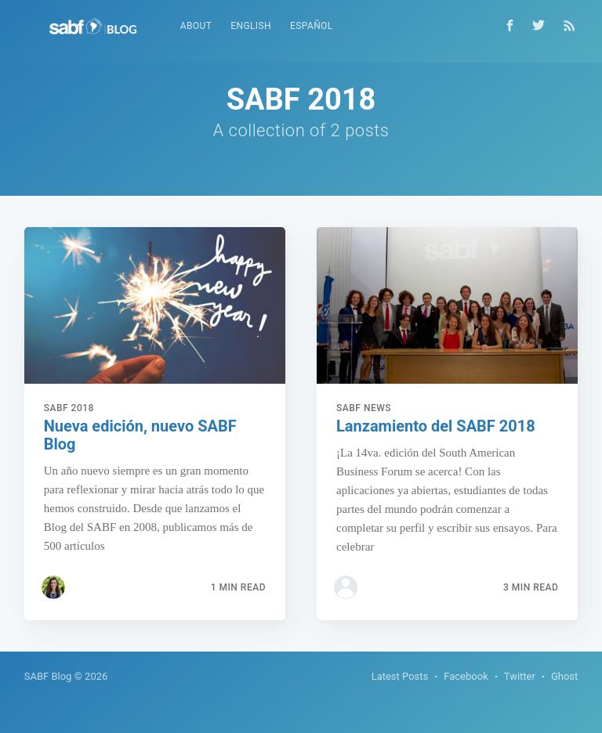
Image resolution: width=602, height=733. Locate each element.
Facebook (466, 676)
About (196, 25)
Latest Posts (400, 676)
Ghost (564, 676)
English (250, 25)
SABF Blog (48, 676)
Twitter (519, 676)
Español (311, 25)
